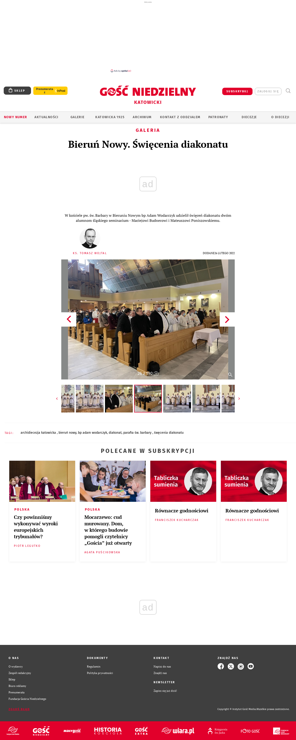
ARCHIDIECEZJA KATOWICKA (39, 433)
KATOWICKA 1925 (109, 117)
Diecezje (249, 117)
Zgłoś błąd (19, 709)
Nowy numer (15, 117)
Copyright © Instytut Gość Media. (236, 709)
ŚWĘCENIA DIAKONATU (169, 433)
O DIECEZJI (280, 117)
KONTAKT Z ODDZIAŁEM (180, 117)
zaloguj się (268, 91)
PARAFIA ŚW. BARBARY (137, 433)
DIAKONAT (115, 433)
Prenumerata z (44, 90)
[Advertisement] (148, 36)
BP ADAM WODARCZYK (92, 433)
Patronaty (218, 117)
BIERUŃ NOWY (67, 433)
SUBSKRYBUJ (237, 91)
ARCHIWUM (142, 117)
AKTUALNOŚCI (46, 117)
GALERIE (78, 117)
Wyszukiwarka (288, 91)
